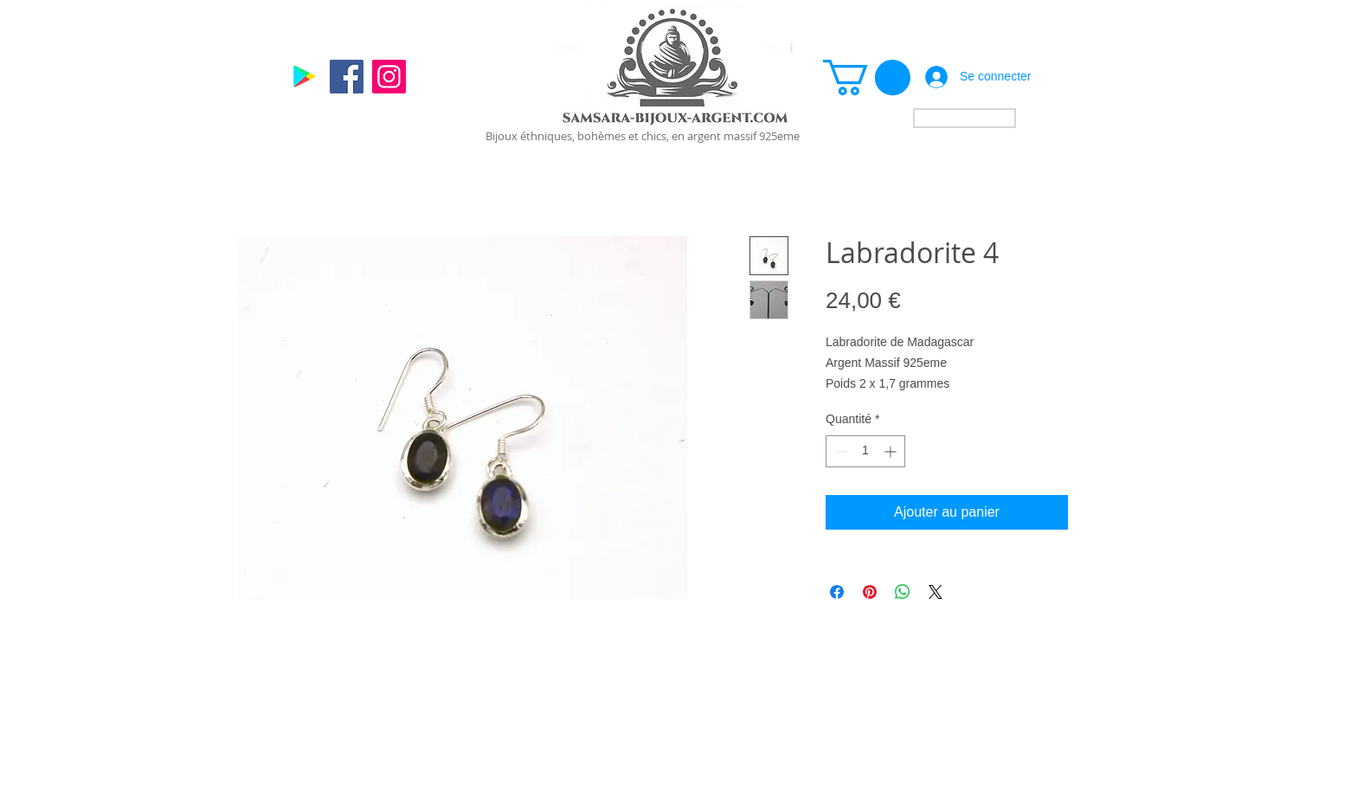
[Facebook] (346, 76)
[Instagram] (389, 76)
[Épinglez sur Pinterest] (869, 592)
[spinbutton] (865, 451)
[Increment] (892, 451)
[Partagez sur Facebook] (836, 592)
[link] (866, 77)
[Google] (304, 76)
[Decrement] (839, 451)
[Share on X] (935, 592)
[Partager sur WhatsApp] (902, 592)
